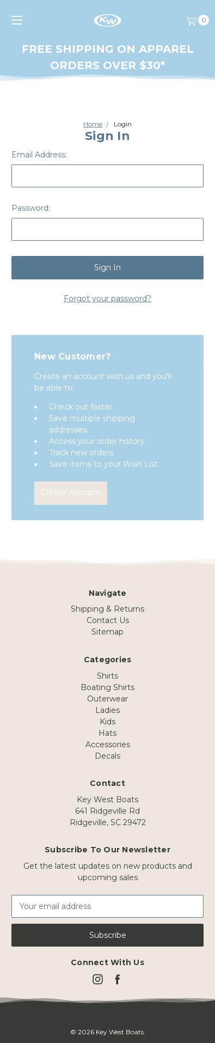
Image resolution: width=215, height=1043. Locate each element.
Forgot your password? (107, 298)
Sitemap (107, 632)
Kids (107, 722)
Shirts (107, 676)
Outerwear (107, 699)
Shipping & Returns (107, 609)
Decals (107, 756)
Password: (30, 208)
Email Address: (39, 155)
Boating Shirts (107, 687)
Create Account (71, 492)
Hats (107, 733)
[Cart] (191, 20)
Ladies (107, 710)
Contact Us (108, 620)
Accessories (107, 744)
